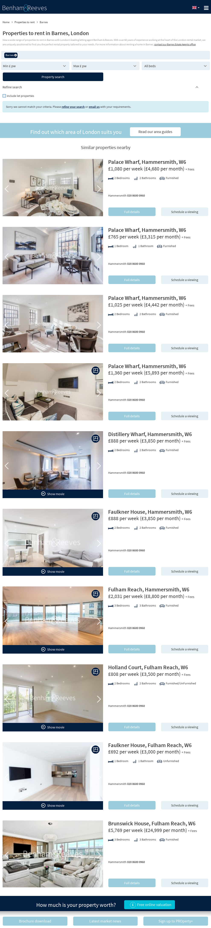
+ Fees (189, 169)
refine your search (73, 107)
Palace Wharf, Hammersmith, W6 (147, 161)
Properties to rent (25, 22)
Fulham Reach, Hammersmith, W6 (148, 589)
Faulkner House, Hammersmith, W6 (150, 511)
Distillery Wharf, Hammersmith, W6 (150, 434)
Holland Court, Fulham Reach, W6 (148, 667)
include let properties (20, 96)
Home (6, 22)
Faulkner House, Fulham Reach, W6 (150, 745)
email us (94, 107)
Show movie (52, 493)
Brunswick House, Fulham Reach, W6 (151, 823)
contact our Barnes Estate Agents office (175, 44)
